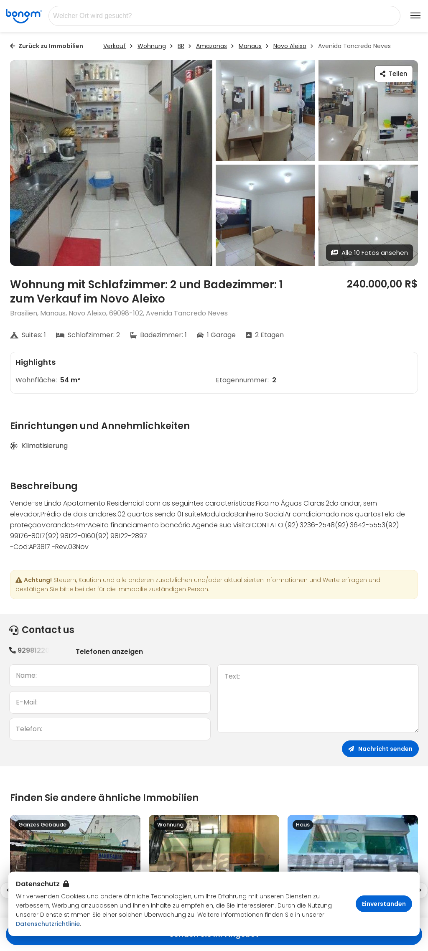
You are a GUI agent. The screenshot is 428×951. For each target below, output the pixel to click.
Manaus (250, 46)
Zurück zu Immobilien (46, 46)
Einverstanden (384, 904)
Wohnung (152, 46)
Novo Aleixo (289, 46)
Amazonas (211, 46)
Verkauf (114, 46)
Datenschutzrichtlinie (48, 924)
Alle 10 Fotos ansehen (369, 252)
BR (181, 46)
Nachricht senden (380, 749)
